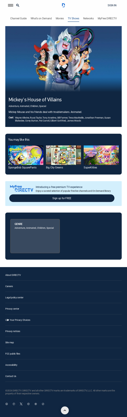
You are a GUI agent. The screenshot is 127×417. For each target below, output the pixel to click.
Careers (9, 286)
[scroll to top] (65, 410)
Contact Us (10, 376)
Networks (88, 18)
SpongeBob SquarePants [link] (22, 167)
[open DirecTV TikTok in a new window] (43, 404)
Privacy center (12, 308)
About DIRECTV (13, 275)
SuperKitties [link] (90, 167)
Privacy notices (12, 331)
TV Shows (73, 18)
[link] (25, 155)
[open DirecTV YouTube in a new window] (35, 404)
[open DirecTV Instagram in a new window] (28, 404)
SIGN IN (112, 5)
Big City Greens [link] (54, 167)
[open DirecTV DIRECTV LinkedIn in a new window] (6, 404)
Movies (60, 18)
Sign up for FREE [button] (61, 198)
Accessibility (11, 364)
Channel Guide (18, 18)
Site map (9, 342)
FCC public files (12, 353)
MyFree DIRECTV (107, 18)
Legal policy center (14, 297)
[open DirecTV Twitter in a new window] (21, 404)
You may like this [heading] (18, 139)
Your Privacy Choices (20, 319)
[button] (10, 5)
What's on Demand (41, 18)
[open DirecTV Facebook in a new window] (14, 404)
